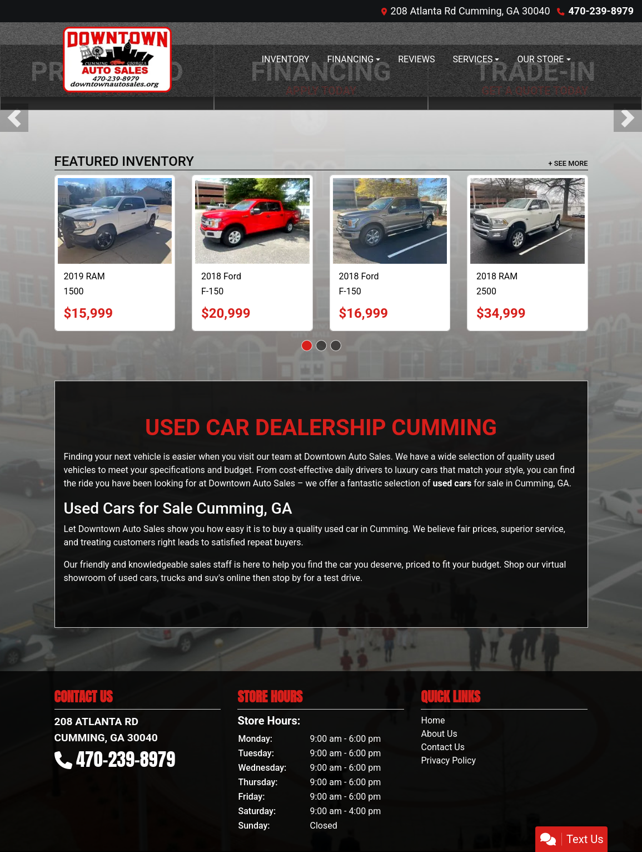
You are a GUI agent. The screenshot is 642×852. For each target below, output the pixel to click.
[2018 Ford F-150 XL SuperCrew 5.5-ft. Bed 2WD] (390, 221)
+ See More (568, 163)
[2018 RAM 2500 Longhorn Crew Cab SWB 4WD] (527, 221)
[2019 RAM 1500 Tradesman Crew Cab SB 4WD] (115, 221)
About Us (439, 733)
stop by (286, 578)
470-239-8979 (601, 11)
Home (433, 720)
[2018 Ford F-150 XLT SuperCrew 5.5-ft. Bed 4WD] (252, 221)
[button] (14, 118)
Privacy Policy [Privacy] (448, 760)
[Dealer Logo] (117, 59)
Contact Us (443, 747)
